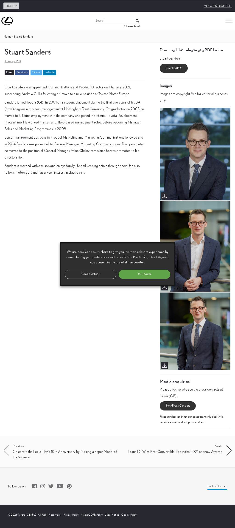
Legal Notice (112, 514)
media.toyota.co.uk (218, 6)
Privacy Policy (71, 514)
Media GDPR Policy (92, 514)
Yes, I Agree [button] (144, 274)
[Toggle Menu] (229, 21)
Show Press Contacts (177, 405)
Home (7, 36)
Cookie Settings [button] (90, 274)
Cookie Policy (129, 514)
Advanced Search (132, 26)
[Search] (117, 21)
